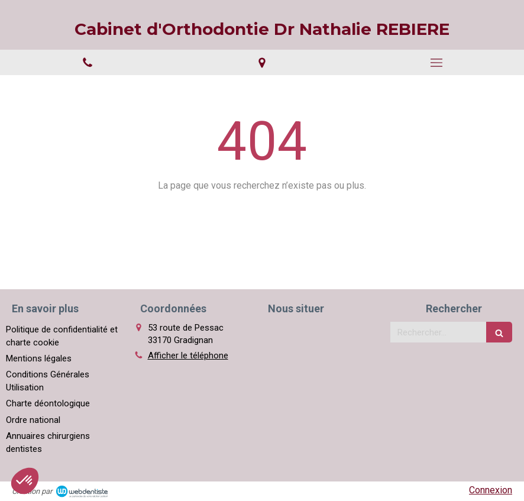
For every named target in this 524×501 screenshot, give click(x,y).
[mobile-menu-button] (437, 63)
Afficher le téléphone (188, 355)
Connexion (490, 490)
